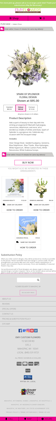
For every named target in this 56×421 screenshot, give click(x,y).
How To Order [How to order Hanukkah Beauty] (15, 210)
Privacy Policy (12, 412)
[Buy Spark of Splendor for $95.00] (28, 162)
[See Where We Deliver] (28, 292)
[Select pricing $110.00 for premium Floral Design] (31, 108)
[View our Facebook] (20, 331)
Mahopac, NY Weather (16, 408)
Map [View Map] (28, 418)
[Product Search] (28, 280)
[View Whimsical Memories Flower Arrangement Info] (41, 188)
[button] (28, 377)
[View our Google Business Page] (24, 331)
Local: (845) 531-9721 (28, 352)
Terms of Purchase (28, 412)
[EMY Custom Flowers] (28, 12)
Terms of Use (44, 412)
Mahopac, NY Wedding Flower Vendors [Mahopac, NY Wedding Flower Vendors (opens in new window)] (28, 405)
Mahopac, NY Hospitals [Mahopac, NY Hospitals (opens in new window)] (40, 401)
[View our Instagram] (28, 331)
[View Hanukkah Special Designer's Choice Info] (28, 225)
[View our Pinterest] (32, 331)
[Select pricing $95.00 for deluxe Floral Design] (20, 108)
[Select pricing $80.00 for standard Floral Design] (9, 108)
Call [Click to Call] (9, 418)
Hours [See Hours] (46, 418)
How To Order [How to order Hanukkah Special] (28, 247)
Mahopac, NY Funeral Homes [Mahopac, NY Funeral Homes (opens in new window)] (16, 401)
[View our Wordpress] (36, 331)
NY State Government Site (38, 408)
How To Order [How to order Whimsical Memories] (41, 210)
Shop (14, 18)
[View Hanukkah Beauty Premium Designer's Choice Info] (15, 188)
